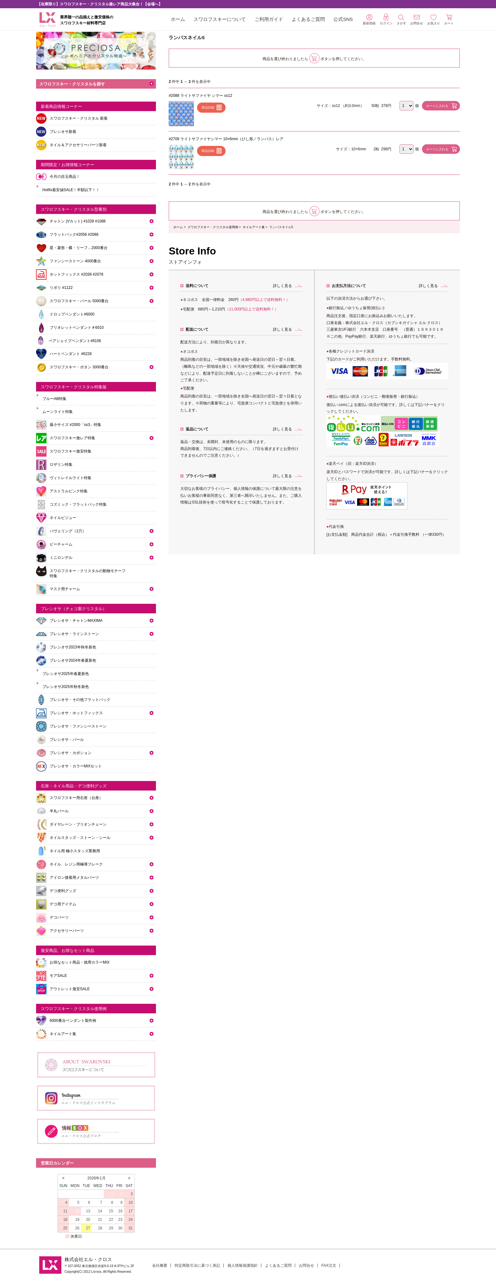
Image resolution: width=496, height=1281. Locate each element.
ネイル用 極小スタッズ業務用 (75, 851)
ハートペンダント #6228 (71, 354)
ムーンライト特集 (57, 411)
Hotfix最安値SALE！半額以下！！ (71, 190)
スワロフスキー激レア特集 (72, 438)
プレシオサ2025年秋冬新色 (65, 686)
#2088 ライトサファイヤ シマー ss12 (200, 95)
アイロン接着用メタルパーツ (74, 877)
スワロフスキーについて (220, 19)
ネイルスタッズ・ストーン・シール (80, 837)
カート (449, 19)
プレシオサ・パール (67, 739)
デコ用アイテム (63, 904)
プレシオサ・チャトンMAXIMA (76, 620)
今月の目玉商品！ (65, 176)
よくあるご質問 (308, 19)
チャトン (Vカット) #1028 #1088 (78, 221)
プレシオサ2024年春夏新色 (73, 660)
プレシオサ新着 (63, 131)
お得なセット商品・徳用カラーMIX (79, 962)
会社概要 (159, 1265)
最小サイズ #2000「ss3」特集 (75, 424)
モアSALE (58, 975)
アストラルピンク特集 (69, 491)
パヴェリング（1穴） (68, 531)
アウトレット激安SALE (70, 989)
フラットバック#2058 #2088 (74, 234)
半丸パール (59, 811)
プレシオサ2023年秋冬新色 (73, 647)
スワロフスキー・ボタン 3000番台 (79, 367)
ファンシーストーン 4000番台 (75, 261)
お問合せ (306, 1265)
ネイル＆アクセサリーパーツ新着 (78, 145)
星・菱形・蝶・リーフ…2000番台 (79, 248)
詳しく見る (282, 286)
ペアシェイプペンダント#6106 (75, 341)
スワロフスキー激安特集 (70, 451)
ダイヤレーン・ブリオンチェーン (78, 824)
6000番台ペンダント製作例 (73, 1020)
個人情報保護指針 (242, 1265)
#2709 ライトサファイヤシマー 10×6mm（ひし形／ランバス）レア (226, 139)
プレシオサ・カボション (70, 753)
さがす (401, 20)
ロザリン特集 (61, 464)
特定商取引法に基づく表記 (197, 1265)
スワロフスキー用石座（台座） (76, 798)
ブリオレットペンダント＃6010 (77, 327)
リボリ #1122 (61, 287)
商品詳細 (208, 107)
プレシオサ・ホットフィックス (76, 713)
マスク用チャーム (65, 589)
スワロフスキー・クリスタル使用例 (213, 227)
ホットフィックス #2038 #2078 (76, 274)
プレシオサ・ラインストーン (74, 634)
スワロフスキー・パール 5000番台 (79, 301)
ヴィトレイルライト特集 (70, 478)
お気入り (433, 20)
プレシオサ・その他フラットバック (80, 699)
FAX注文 (328, 1265)
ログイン (386, 19)
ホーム (178, 19)
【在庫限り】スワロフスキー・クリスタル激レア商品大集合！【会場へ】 (99, 4)
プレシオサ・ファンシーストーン (78, 726)
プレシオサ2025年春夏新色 (65, 674)
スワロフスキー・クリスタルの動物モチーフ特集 (88, 573)
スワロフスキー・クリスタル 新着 (79, 118)
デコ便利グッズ (63, 891)
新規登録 (369, 19)
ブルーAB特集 (54, 399)
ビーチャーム (61, 544)
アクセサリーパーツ (67, 930)
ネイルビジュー (63, 518)
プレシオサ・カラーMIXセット (76, 766)
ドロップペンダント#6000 (72, 314)
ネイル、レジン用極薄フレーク (76, 864)
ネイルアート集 (254, 227)
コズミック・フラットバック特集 (78, 504)
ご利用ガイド (269, 19)
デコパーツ (59, 917)
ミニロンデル (61, 557)
